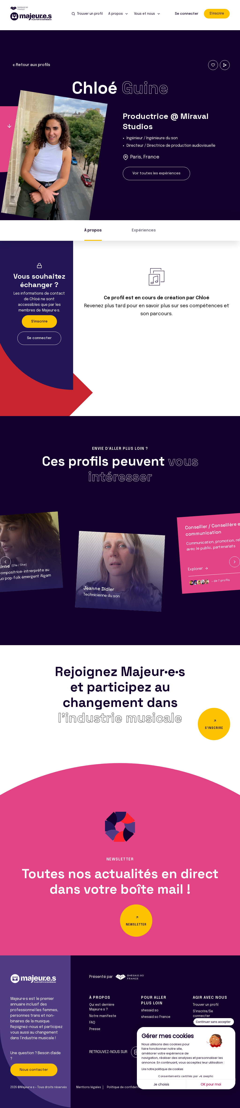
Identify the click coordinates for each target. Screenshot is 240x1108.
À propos (93, 230)
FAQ (92, 1022)
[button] (5, 561)
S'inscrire (217, 13)
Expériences (144, 230)
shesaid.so (149, 1010)
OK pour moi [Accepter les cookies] (211, 1084)
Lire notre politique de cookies (162, 1069)
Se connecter (186, 13)
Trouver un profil (205, 1004)
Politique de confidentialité (126, 1087)
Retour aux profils (31, 65)
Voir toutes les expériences (156, 173)
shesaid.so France (155, 1017)
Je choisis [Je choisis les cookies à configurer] (161, 1084)
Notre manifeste (102, 1016)
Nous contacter (34, 1070)
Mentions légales (88, 1087)
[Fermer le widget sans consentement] (214, 1022)
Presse (94, 1029)
